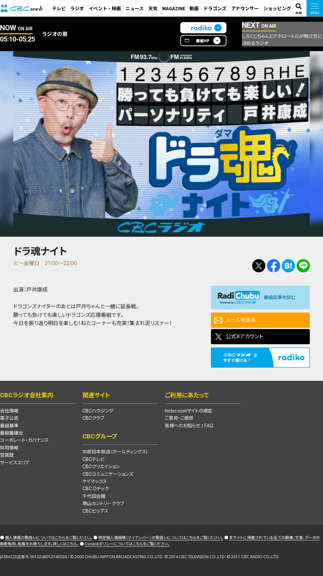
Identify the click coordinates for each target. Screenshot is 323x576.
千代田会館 (93, 496)
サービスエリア (15, 462)
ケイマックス (94, 481)
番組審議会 (11, 433)
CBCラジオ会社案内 (26, 395)
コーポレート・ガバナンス (24, 440)
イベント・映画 (105, 8)
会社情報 (9, 410)
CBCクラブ (93, 418)
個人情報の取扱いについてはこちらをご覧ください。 (48, 537)
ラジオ (77, 8)
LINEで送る (303, 265)
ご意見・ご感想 (179, 418)
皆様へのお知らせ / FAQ (189, 425)
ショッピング (277, 8)
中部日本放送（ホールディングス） (115, 451)
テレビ (59, 8)
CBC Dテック (95, 488)
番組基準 (9, 425)
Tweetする (258, 265)
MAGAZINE (173, 8)
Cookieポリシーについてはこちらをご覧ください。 (127, 543)
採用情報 (9, 447)
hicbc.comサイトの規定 (188, 410)
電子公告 (9, 418)
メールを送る (240, 320)
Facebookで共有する (273, 265)
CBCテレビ (93, 459)
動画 (194, 8)
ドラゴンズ (214, 8)
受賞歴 (7, 455)
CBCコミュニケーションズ (107, 474)
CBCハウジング (97, 410)
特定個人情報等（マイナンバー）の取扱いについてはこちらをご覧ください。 (160, 537)
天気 (153, 8)
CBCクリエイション (101, 466)
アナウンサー (245, 8)
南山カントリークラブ (103, 503)
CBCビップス (95, 511)
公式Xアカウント (244, 336)
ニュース (135, 8)
